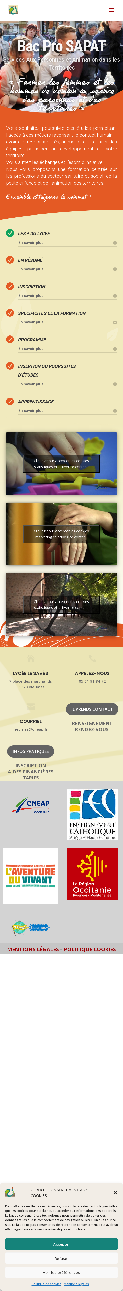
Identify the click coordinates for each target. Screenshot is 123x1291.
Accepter (61, 1244)
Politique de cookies (46, 1284)
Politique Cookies (90, 949)
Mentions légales (33, 949)
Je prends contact (92, 709)
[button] (115, 1192)
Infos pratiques (31, 751)
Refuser (61, 1258)
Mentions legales (76, 1284)
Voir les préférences (61, 1272)
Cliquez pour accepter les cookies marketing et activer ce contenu (61, 534)
